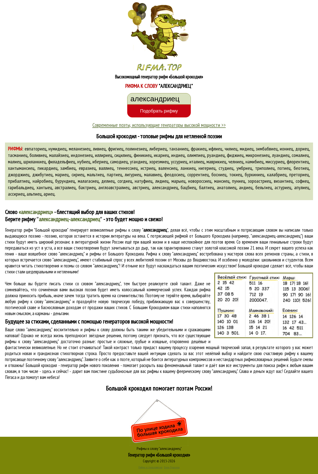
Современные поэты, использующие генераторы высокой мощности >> (159, 124)
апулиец (301, 187)
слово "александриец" (60, 260)
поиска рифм (274, 365)
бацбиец (188, 187)
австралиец (65, 187)
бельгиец (263, 187)
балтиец (206, 187)
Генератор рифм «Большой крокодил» (159, 455)
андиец (246, 187)
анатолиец (227, 187)
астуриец (283, 187)
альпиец (34, 194)
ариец (49, 194)
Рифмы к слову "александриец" (159, 448)
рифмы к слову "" (141, 230)
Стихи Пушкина (172, 467)
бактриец (87, 187)
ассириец (16, 194)
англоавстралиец (114, 187)
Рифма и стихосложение (150, 467)
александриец (165, 187)
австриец (140, 187)
